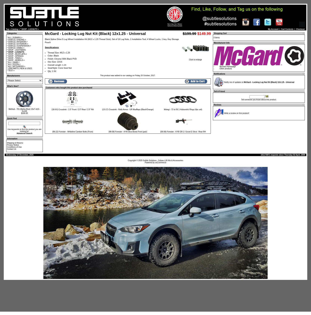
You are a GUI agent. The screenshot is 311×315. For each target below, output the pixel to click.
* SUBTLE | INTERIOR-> (17, 42)
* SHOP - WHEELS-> (16, 60)
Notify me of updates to (259, 82)
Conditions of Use (14, 147)
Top (7, 29)
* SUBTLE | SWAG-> (15, 48)
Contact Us (11, 149)
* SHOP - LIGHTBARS (16, 50)
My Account (273, 29)
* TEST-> (11, 70)
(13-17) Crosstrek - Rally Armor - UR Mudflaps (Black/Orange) (127, 109)
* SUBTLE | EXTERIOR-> (17, 44)
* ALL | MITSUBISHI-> (16, 66)
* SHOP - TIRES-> (14, 58)
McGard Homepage (228, 67)
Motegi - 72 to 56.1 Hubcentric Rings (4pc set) (183, 109)
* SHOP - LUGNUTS (28, 29)
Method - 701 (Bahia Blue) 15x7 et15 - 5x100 (24, 110)
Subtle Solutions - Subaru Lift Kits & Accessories (163, 160)
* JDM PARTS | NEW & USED (19, 68)
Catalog (14, 29)
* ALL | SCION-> (14, 64)
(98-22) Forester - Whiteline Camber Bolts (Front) (72, 132)
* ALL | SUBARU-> (14, 38)
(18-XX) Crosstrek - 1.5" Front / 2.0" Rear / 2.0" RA (73, 109)
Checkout (300, 29)
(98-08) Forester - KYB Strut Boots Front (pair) (128, 132)
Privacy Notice (13, 145)
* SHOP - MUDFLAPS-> (17, 54)
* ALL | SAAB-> (13, 62)
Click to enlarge (195, 59)
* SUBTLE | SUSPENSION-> (19, 46)
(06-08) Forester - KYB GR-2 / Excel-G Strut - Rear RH (183, 132)
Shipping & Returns (15, 143)
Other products (226, 69)
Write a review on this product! (236, 113)
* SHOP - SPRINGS (15, 56)
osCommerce (160, 163)
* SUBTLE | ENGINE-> (16, 40)
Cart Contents (287, 29)
